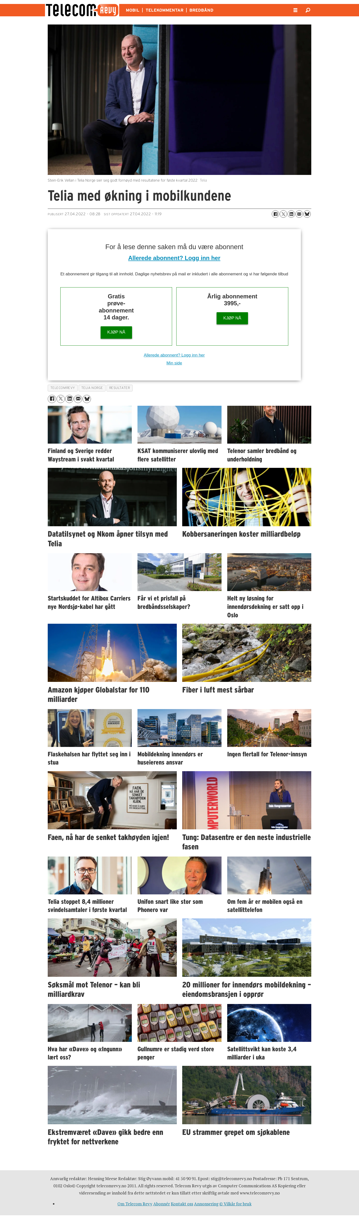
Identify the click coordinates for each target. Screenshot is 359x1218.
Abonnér (161, 1204)
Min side (174, 363)
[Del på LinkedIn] (291, 214)
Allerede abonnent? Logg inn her (174, 258)
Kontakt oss (182, 1204)
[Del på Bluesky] (307, 214)
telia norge (92, 388)
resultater (119, 388)
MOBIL (132, 10)
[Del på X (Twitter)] (283, 214)
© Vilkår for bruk (235, 1204)
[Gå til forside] (82, 10)
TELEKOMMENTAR (164, 10)
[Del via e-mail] (299, 214)
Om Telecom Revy (134, 1204)
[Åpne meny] (295, 10)
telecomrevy (62, 388)
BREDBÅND (201, 10)
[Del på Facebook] (275, 214)
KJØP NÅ (116, 332)
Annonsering (206, 1204)
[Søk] (308, 10)
